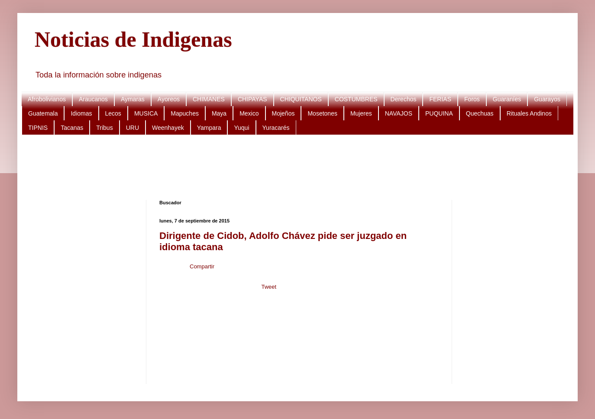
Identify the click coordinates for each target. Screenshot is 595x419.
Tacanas (72, 127)
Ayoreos (169, 99)
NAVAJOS (398, 113)
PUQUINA (439, 113)
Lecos (113, 113)
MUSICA (146, 113)
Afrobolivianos (47, 99)
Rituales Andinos (529, 113)
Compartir (202, 266)
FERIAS (440, 99)
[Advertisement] (294, 167)
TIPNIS (38, 127)
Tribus (104, 127)
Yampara (209, 127)
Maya (219, 113)
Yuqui (241, 127)
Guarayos (547, 99)
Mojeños (283, 113)
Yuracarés (276, 127)
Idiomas (81, 113)
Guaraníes (507, 99)
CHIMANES (209, 99)
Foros (472, 99)
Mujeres (361, 113)
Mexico (249, 113)
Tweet (268, 287)
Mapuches (185, 113)
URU (132, 127)
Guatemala (43, 113)
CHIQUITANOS (301, 99)
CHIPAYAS (252, 99)
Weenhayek (168, 127)
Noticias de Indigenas (133, 39)
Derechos (404, 99)
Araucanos (93, 99)
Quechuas (480, 113)
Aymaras (133, 99)
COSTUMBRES (356, 99)
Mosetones (322, 113)
